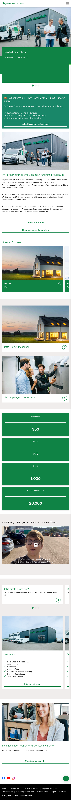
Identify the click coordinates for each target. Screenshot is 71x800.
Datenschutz (7, 792)
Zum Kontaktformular (35, 761)
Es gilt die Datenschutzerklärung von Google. (35, 562)
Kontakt (62, 792)
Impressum (47, 789)
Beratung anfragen (35, 222)
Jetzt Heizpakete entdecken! (35, 124)
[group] (32, 269)
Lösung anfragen (32, 684)
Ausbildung (14, 789)
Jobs (4, 789)
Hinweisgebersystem (25, 792)
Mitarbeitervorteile (31, 789)
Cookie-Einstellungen (46, 792)
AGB (57, 789)
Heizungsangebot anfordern (35, 230)
